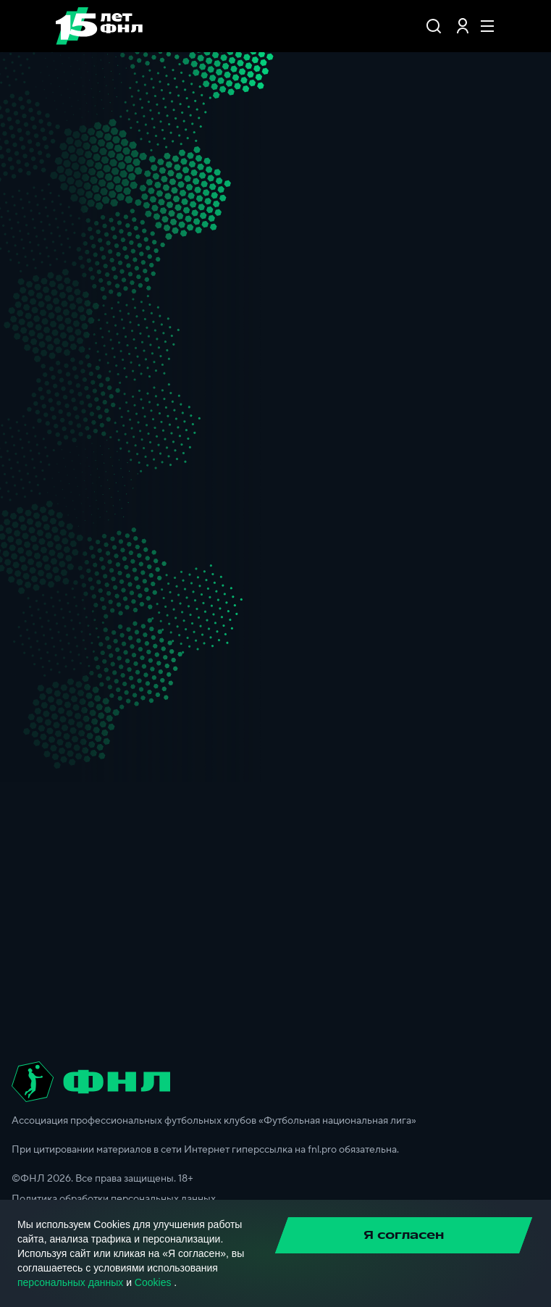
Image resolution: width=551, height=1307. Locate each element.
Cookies (153, 1282)
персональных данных (70, 1282)
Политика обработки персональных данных (114, 1199)
